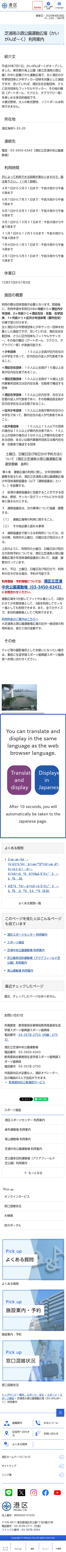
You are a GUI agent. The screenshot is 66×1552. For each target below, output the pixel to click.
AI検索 (58, 1549)
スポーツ (52, 1395)
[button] (37, 5)
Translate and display (21, 780)
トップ (5, 1549)
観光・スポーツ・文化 (31, 1395)
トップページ (9, 1395)
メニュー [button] (45, 1549)
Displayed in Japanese (49, 780)
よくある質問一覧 (29, 903)
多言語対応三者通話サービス (27, 1082)
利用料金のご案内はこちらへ (20, 619)
